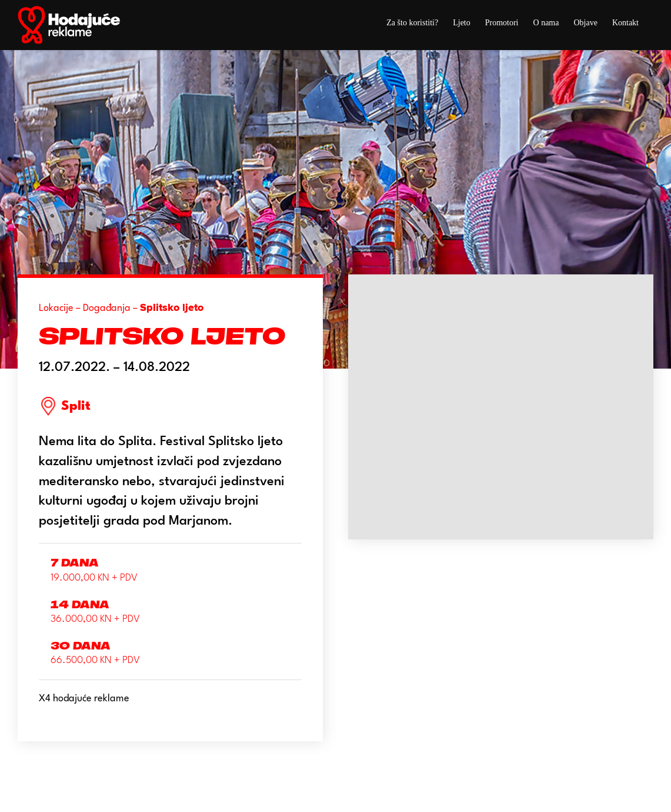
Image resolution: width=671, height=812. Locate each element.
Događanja (107, 308)
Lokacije (56, 308)
